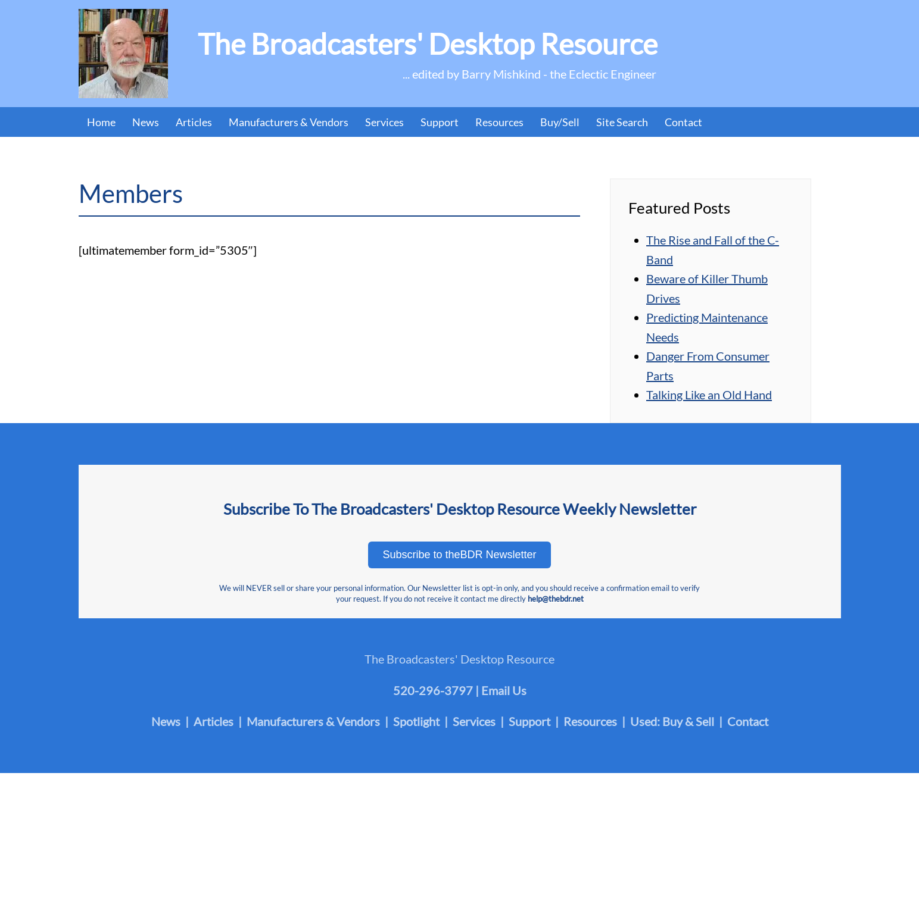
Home (101, 122)
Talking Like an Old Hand (709, 394)
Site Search (622, 122)
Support (439, 122)
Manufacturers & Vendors (288, 122)
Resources (499, 122)
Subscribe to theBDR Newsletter (459, 555)
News (145, 122)
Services (384, 122)
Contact (683, 122)
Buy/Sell (560, 122)
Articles (194, 122)
